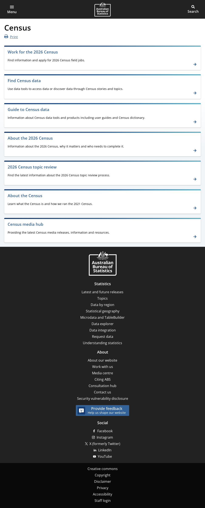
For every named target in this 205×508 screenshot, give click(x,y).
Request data (102, 336)
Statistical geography (102, 311)
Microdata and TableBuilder (102, 317)
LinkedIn (105, 450)
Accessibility (102, 494)
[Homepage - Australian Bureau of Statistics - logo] (102, 9)
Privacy (102, 488)
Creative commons (103, 468)
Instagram (105, 437)
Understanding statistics (102, 343)
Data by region (102, 304)
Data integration (102, 330)
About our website (102, 360)
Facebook (105, 431)
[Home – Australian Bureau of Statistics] (103, 264)
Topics (102, 298)
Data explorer (103, 323)
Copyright (102, 475)
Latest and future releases (102, 292)
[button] (12, 9)
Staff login (103, 500)
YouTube (105, 456)
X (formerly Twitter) (104, 443)
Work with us (102, 366)
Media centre (102, 373)
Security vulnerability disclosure (102, 398)
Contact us (102, 392)
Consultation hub (102, 385)
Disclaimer (102, 481)
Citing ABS (103, 379)
